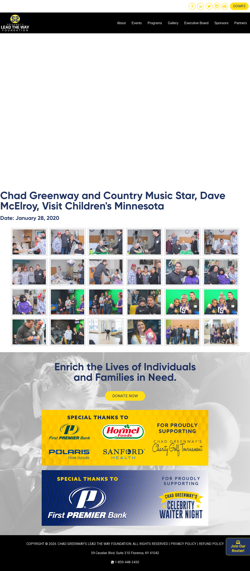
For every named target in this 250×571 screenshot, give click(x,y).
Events (136, 23)
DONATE (239, 6)
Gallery (173, 23)
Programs (155, 23)
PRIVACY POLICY (183, 544)
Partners (240, 23)
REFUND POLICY (211, 544)
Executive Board (196, 23)
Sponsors (221, 23)
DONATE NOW (125, 395)
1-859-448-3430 (127, 562)
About (121, 23)
